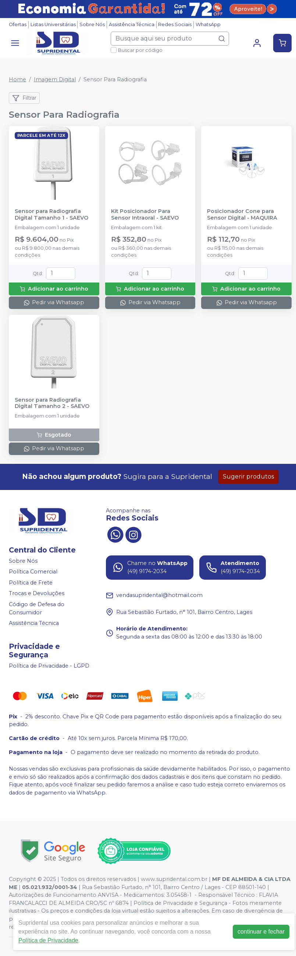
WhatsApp (208, 24)
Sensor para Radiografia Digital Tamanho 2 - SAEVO (52, 403)
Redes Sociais (175, 24)
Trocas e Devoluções (36, 593)
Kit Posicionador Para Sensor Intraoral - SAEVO (145, 214)
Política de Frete (31, 582)
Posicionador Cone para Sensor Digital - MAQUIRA (242, 214)
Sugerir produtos (248, 476)
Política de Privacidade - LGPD (49, 665)
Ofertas (17, 24)
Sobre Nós (92, 24)
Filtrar (24, 98)
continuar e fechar (261, 931)
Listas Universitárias (53, 24)
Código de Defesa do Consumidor (36, 608)
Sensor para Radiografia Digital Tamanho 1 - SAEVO (51, 214)
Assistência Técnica (131, 24)
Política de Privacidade (48, 940)
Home (17, 79)
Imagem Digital (55, 79)
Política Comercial (33, 571)
